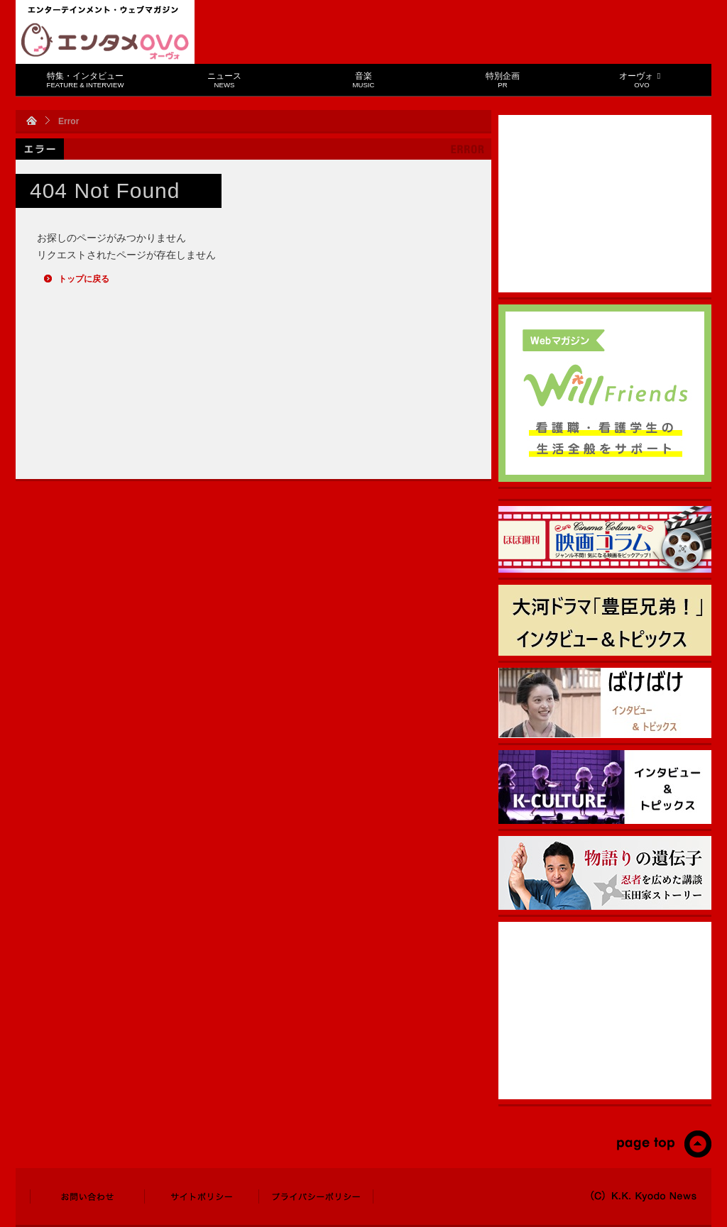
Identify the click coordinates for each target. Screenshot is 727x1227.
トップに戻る (83, 279)
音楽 (364, 80)
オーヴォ (641, 80)
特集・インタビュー (85, 80)
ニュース (224, 80)
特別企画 (503, 80)
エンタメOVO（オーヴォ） (105, 41)
